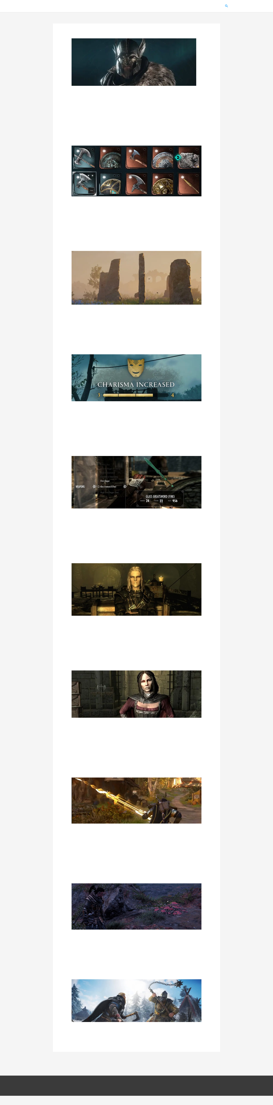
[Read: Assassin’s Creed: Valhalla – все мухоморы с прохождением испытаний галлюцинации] (137, 907)
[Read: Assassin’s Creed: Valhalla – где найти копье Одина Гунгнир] (137, 801)
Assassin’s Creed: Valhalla (173, 6)
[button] (226, 6)
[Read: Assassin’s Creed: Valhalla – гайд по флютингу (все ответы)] (137, 378)
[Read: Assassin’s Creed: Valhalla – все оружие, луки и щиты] (137, 171)
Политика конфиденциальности (150, 1094)
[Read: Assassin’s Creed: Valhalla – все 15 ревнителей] (137, 1009)
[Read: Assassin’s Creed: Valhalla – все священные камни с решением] (137, 278)
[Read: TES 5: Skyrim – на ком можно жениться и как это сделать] (137, 694)
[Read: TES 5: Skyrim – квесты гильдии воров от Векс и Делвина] (137, 590)
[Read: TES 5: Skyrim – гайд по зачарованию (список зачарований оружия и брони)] (137, 482)
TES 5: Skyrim (142, 6)
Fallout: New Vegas (207, 6)
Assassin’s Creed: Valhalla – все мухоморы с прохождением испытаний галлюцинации (136, 947)
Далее (209, 1070)
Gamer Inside (60, 6)
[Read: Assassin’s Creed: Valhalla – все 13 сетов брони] (134, 62)
